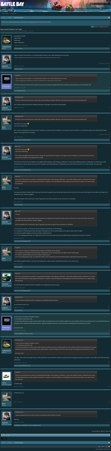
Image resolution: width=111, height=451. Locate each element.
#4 (109, 107)
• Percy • (16, 48)
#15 (109, 402)
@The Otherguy (57, 162)
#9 (109, 264)
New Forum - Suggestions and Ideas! (101, 26)
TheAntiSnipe (6, 86)
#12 (109, 330)
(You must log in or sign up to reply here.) (101, 431)
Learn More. (48, 22)
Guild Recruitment (11, 31)
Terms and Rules (99, 449)
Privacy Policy (107, 449)
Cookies (92, 26)
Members (11, 9)
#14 (109, 386)
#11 (109, 307)
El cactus (16, 333)
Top (106, 446)
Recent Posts (13, 13)
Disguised (5, 66)
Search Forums (5, 13)
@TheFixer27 (65, 162)
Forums (4, 9)
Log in (108, 1)
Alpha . (4, 127)
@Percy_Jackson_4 (82, 162)
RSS (109, 446)
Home (102, 446)
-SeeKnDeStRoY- (24, 31)
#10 (109, 287)
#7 (109, 201)
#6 (109, 167)
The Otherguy (17, 90)
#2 (109, 66)
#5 (109, 137)
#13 (109, 362)
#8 (109, 238)
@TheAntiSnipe (48, 162)
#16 (109, 422)
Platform (7, 4)
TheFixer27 (5, 284)
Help (99, 446)
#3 (109, 87)
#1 (109, 45)
